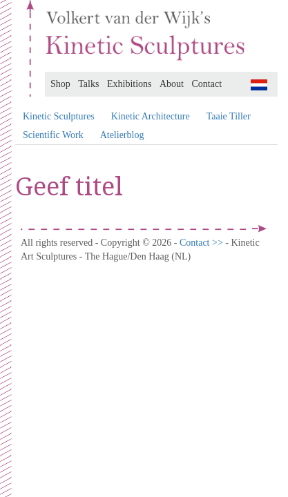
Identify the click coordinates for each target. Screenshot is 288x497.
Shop (60, 84)
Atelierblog (122, 135)
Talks (88, 84)
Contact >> (202, 242)
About (172, 84)
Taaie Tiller (229, 116)
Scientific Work (53, 135)
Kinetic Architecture (150, 116)
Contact (207, 84)
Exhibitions (129, 84)
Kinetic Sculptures (59, 116)
